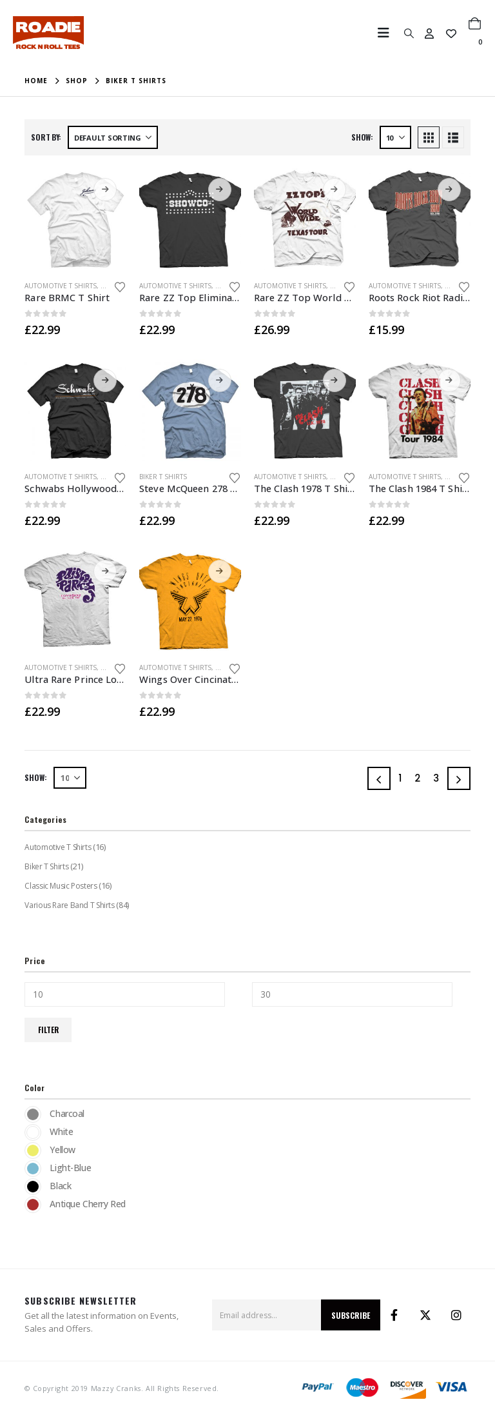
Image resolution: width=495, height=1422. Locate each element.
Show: (362, 137)
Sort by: (46, 137)
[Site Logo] (48, 32)
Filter (48, 1029)
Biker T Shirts (163, 476)
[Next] (459, 778)
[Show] (395, 137)
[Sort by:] (113, 137)
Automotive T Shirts (60, 285)
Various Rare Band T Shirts (68, 905)
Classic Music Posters (60, 885)
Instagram (456, 1315)
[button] (387, 33)
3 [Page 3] (436, 778)
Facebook (394, 1315)
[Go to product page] (75, 219)
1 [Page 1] (400, 778)
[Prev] (379, 778)
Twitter (425, 1315)
